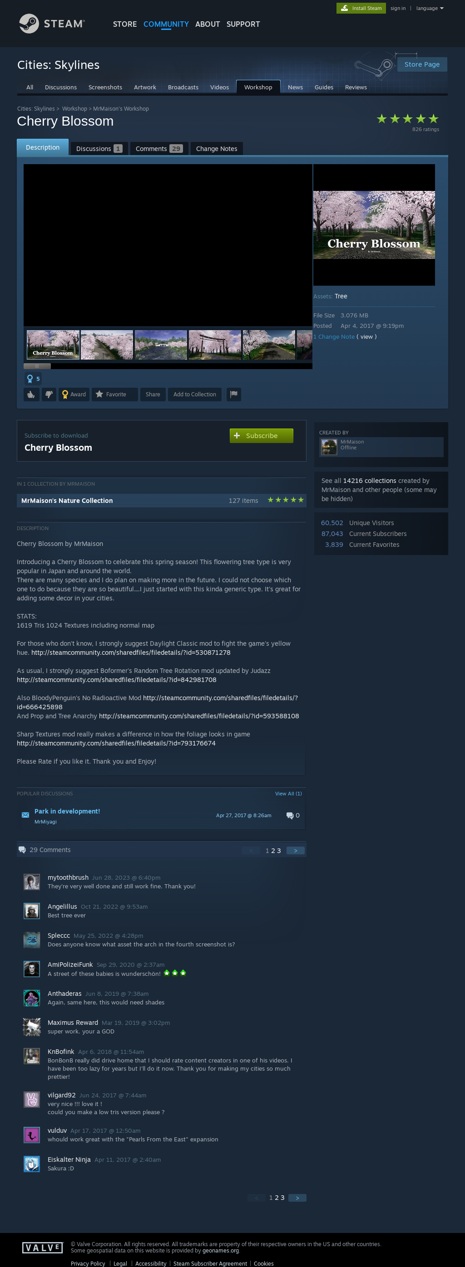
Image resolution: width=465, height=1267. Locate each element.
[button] (107, 345)
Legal (120, 1263)
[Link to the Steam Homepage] (59, 31)
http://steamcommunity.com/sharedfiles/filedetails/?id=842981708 (117, 679)
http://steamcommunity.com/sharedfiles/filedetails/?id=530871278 (131, 652)
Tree (347, 296)
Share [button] (153, 394)
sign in (398, 8)
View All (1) (288, 793)
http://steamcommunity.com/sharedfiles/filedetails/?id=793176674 (116, 743)
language (427, 8)
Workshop (74, 108)
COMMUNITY (166, 24)
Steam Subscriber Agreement (210, 1263)
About (207, 24)
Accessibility (151, 1263)
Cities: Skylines (36, 108)
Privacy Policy (88, 1263)
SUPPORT (243, 24)
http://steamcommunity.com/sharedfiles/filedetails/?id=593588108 (199, 716)
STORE (125, 24)
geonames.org (221, 1250)
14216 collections (369, 480)
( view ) (373, 336)
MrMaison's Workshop (121, 108)
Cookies (264, 1263)
